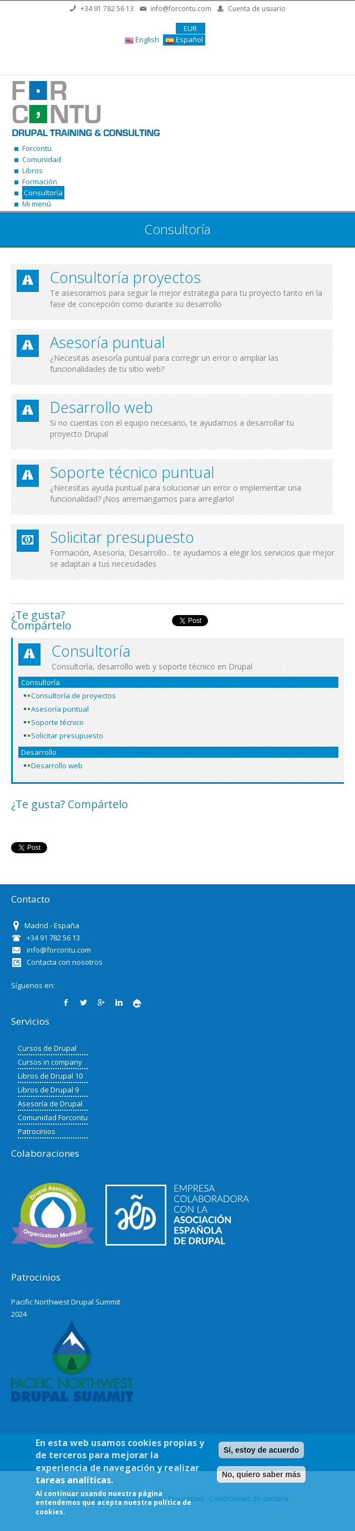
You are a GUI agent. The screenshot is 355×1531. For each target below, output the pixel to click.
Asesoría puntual (107, 342)
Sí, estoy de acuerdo (261, 1450)
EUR (190, 28)
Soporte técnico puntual (132, 472)
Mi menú (36, 204)
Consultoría (43, 193)
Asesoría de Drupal (50, 1104)
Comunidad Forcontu (53, 1117)
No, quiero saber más (261, 1474)
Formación (39, 182)
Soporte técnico (57, 722)
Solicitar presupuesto (122, 537)
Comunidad (41, 159)
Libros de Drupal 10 (50, 1076)
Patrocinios (36, 1131)
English (142, 39)
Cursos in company (50, 1062)
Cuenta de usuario (257, 8)
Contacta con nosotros (65, 962)
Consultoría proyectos (125, 277)
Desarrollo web (101, 407)
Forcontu (37, 148)
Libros (32, 170)
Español (184, 39)
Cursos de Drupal (47, 1048)
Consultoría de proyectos (73, 696)
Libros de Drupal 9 (48, 1090)
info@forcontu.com (180, 8)
